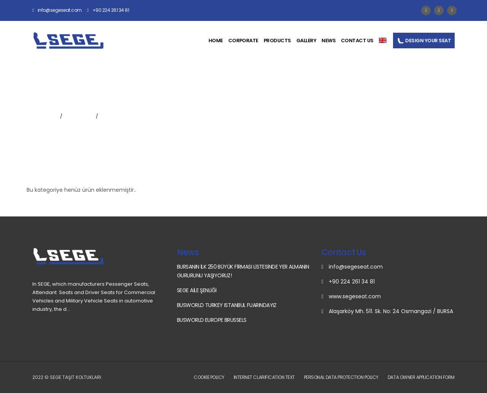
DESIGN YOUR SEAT (424, 41)
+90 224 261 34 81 (108, 10)
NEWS (328, 40)
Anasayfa (44, 116)
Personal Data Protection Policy (341, 377)
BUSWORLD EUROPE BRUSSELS (212, 320)
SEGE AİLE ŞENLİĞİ (196, 290)
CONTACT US (357, 40)
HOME (215, 40)
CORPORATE (243, 40)
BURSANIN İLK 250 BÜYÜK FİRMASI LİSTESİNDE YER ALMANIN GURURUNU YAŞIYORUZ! (243, 271)
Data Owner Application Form (421, 377)
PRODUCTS (277, 40)
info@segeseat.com (57, 10)
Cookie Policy (209, 377)
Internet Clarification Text (264, 377)
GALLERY (306, 40)
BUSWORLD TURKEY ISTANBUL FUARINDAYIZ (227, 305)
